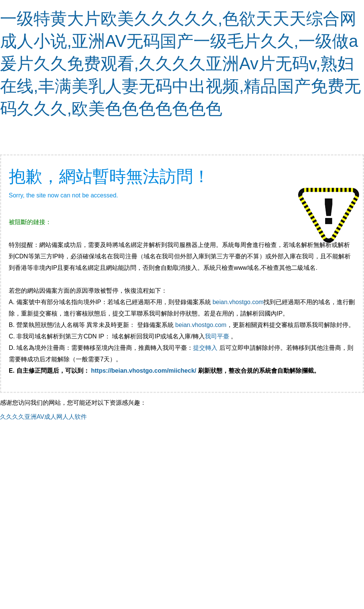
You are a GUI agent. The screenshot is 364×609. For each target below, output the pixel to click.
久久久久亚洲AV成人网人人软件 (43, 416)
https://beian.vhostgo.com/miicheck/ (143, 370)
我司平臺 (218, 336)
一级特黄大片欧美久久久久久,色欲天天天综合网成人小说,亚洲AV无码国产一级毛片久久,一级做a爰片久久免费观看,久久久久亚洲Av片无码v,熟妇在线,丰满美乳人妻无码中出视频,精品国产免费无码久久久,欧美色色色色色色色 (180, 63)
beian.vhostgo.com (237, 302)
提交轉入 (205, 348)
